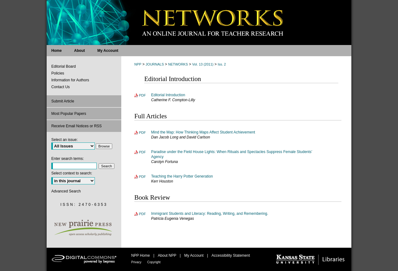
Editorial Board (63, 66)
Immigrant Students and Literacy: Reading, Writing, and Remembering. (209, 213)
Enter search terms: (67, 158)
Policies (57, 73)
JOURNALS (155, 64)
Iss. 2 (222, 64)
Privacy (136, 262)
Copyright (154, 262)
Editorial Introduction (168, 95)
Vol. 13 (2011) (203, 64)
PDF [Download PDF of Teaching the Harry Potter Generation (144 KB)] (142, 176)
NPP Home (141, 255)
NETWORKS (178, 64)
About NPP (167, 255)
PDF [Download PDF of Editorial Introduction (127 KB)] (142, 95)
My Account (194, 255)
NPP (137, 64)
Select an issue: (64, 140)
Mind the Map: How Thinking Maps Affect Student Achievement (203, 132)
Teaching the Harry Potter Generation (182, 176)
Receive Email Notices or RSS (76, 126)
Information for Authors (70, 80)
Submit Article (62, 101)
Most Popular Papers (68, 113)
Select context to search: (71, 173)
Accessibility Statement (230, 255)
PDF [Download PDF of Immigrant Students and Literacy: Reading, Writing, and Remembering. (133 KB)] (142, 214)
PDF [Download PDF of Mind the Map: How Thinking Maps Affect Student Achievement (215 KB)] (142, 132)
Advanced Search (66, 191)
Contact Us (60, 87)
